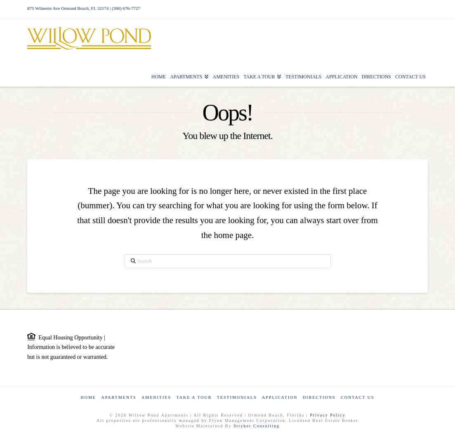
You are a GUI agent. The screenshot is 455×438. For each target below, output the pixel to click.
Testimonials (237, 397)
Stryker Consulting (256, 426)
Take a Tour (194, 397)
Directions (319, 397)
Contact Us (358, 397)
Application (279, 397)
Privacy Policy (328, 415)
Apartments (118, 397)
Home (88, 397)
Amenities (156, 397)
